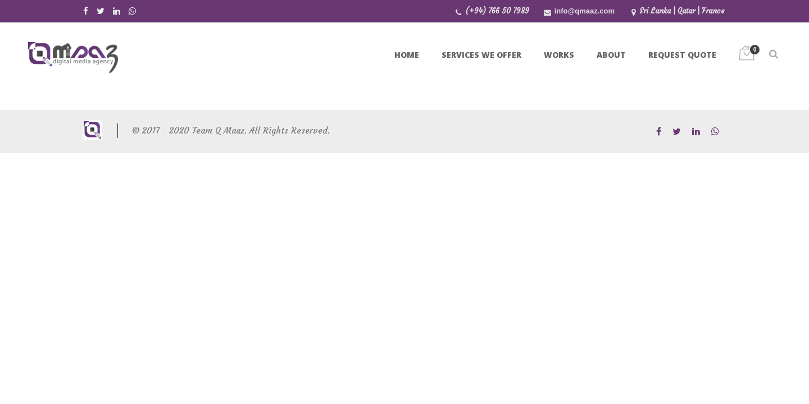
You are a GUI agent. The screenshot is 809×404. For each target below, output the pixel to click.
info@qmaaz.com (585, 11)
